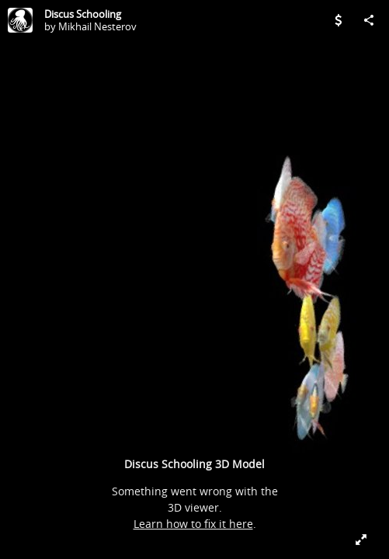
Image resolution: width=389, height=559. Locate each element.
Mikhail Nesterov (97, 26)
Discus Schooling (82, 14)
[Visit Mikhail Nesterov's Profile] (20, 20)
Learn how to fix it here (193, 523)
